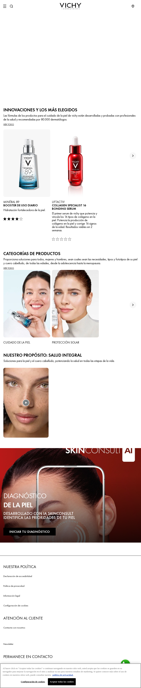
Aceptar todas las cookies (62, 683)
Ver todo (8, 124)
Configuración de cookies (15, 605)
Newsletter (8, 643)
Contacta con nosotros (14, 627)
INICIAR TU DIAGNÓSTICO (29, 531)
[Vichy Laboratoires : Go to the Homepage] (70, 6)
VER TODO (8, 268)
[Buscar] (11, 6)
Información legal (11, 595)
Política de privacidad (13, 585)
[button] (26, 404)
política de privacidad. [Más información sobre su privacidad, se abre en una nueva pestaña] (62, 676)
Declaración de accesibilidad (17, 576)
